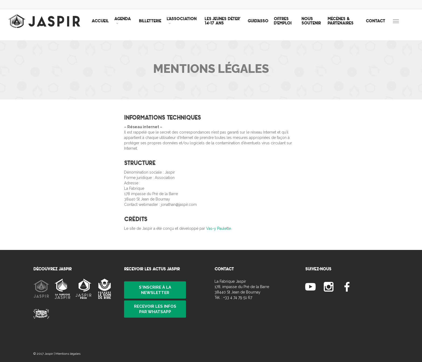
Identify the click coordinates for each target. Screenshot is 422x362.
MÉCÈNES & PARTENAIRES (343, 24)
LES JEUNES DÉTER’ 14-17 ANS (231, 24)
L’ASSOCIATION (191, 23)
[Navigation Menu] (403, 24)
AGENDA (132, 23)
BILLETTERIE (160, 25)
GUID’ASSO (264, 25)
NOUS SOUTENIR (315, 24)
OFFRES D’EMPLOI (289, 24)
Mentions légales (67, 354)
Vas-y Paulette (218, 228)
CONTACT (375, 25)
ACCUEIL (110, 25)
